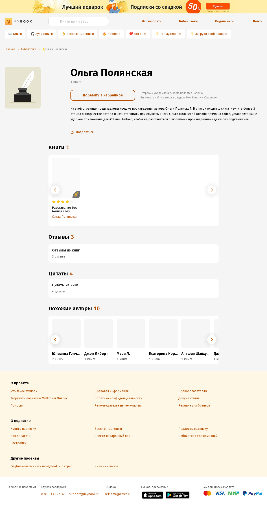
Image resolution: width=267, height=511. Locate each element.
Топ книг (140, 34)
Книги (17, 34)
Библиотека (188, 21)
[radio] (54, 202)
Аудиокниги (44, 34)
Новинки (113, 34)
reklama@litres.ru (118, 494)
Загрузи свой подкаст (211, 34)
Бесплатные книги (80, 34)
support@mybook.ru (84, 494)
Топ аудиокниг (171, 34)
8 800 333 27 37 (53, 494)
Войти (257, 21)
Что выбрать (152, 21)
